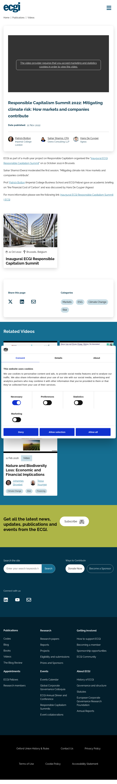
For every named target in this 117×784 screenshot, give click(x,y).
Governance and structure (91, 689)
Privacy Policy (93, 752)
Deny (21, 423)
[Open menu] (108, 8)
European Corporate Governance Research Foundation (89, 705)
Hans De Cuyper (89, 139)
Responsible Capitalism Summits (53, 710)
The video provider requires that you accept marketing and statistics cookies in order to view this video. (58, 65)
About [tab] (96, 366)
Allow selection (58, 423)
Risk (65, 311)
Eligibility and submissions (54, 660)
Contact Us (67, 752)
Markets (67, 303)
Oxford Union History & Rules (32, 752)
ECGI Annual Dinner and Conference (53, 700)
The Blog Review (13, 666)
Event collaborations (51, 718)
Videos (31, 17)
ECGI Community (86, 660)
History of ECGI (85, 683)
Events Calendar (49, 683)
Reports (44, 648)
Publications (18, 17)
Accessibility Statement (85, 768)
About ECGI (83, 674)
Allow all (95, 423)
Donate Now (75, 571)
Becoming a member (89, 648)
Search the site (12, 563)
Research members (15, 689)
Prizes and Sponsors (51, 666)
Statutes (81, 695)
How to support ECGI (89, 642)
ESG (80, 303)
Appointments (12, 674)
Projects (45, 654)
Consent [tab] (20, 366)
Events (44, 674)
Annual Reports (85, 714)
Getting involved (86, 633)
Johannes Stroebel (18, 484)
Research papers (49, 642)
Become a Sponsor (100, 571)
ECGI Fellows (11, 683)
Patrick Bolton (23, 139)
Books (7, 654)
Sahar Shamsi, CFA (58, 139)
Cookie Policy (53, 768)
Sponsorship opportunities (91, 654)
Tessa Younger (42, 484)
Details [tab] (58, 366)
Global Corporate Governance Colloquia (52, 691)
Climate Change (98, 303)
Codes (7, 642)
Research (45, 633)
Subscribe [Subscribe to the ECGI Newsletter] (74, 524)
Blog (6, 648)
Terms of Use (26, 768)
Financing (41, 493)
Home (6, 17)
